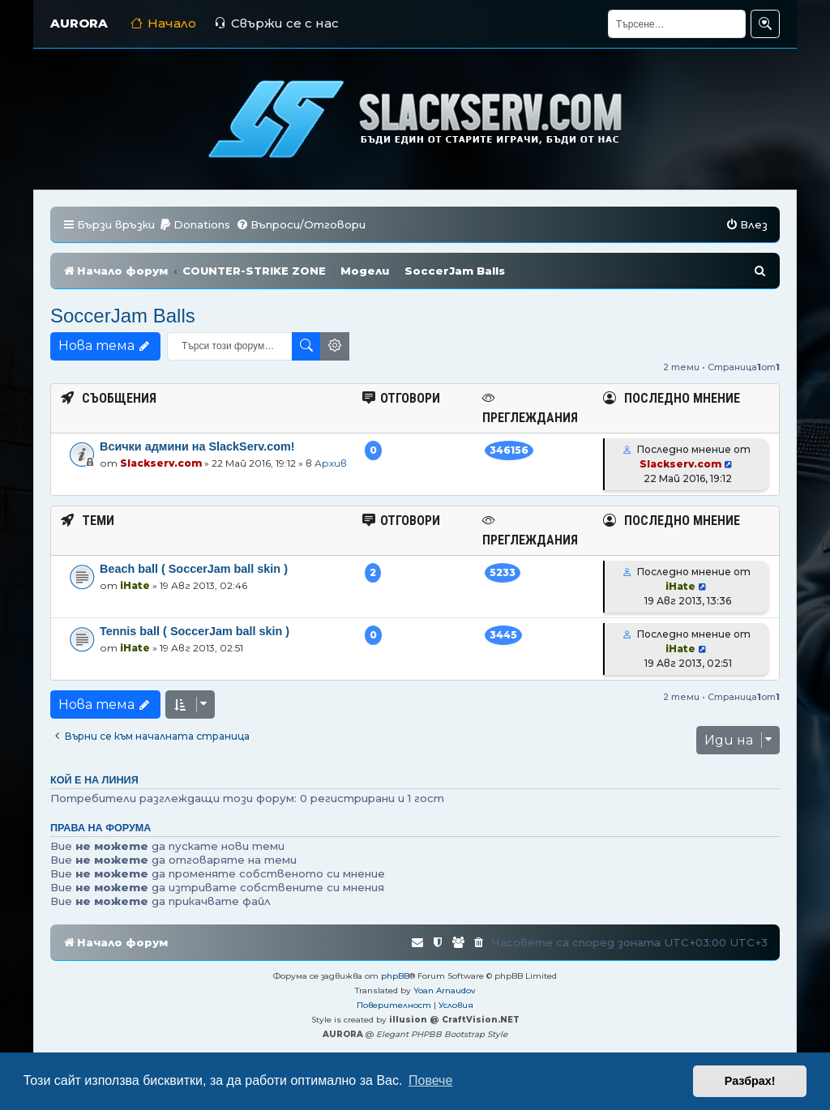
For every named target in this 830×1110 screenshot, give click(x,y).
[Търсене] (677, 24)
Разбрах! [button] (750, 1080)
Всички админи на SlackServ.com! (197, 446)
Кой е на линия (94, 780)
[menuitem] (194, 225)
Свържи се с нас (276, 23)
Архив (330, 463)
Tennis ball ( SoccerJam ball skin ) (194, 631)
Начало (163, 23)
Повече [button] (430, 1080)
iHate (135, 585)
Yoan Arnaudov (444, 990)
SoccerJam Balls (122, 316)
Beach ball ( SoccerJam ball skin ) (194, 568)
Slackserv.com (161, 463)
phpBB (395, 976)
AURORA (79, 23)
